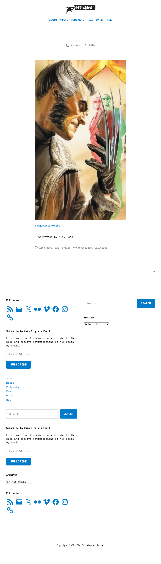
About (53, 24)
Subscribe (18, 369)
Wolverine (100, 252)
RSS (109, 24)
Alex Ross (45, 252)
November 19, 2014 (83, 49)
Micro (64, 24)
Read (90, 24)
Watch (100, 24)
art (57, 252)
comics (66, 252)
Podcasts (77, 24)
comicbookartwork (47, 230)
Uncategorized (82, 252)
